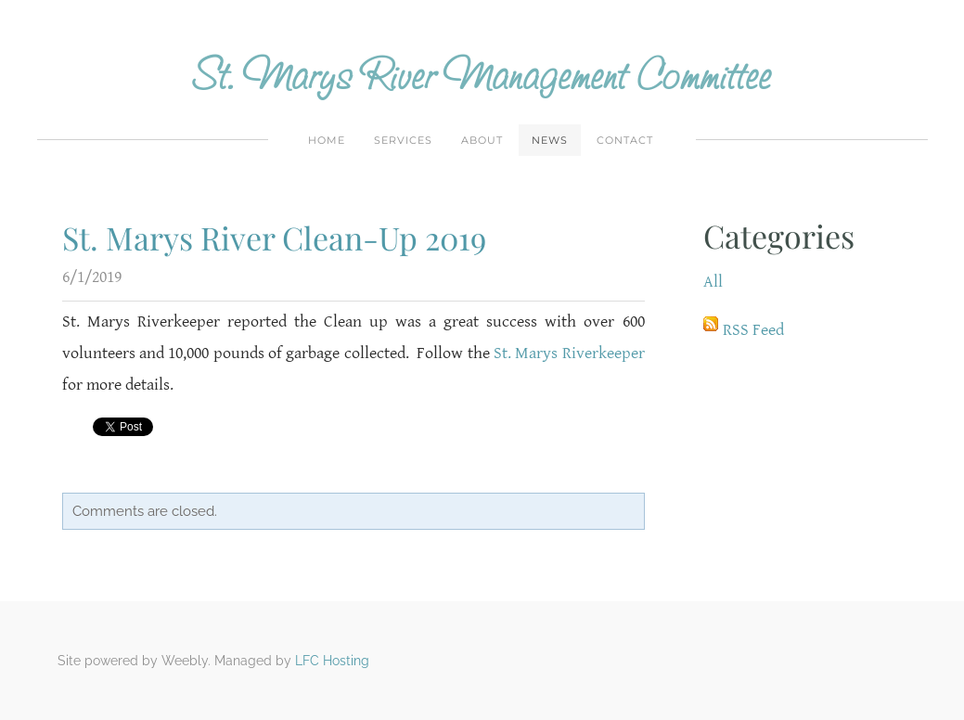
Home (326, 140)
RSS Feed (753, 330)
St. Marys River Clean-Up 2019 (274, 237)
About (482, 140)
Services (403, 140)
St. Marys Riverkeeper (569, 353)
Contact (625, 140)
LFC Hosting (332, 660)
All (713, 281)
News (550, 140)
